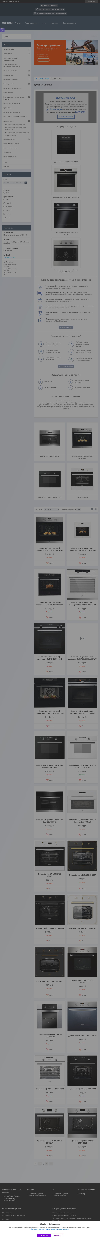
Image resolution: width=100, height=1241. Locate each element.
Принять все (44, 1235)
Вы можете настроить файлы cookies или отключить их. (49, 1231)
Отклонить (58, 1235)
